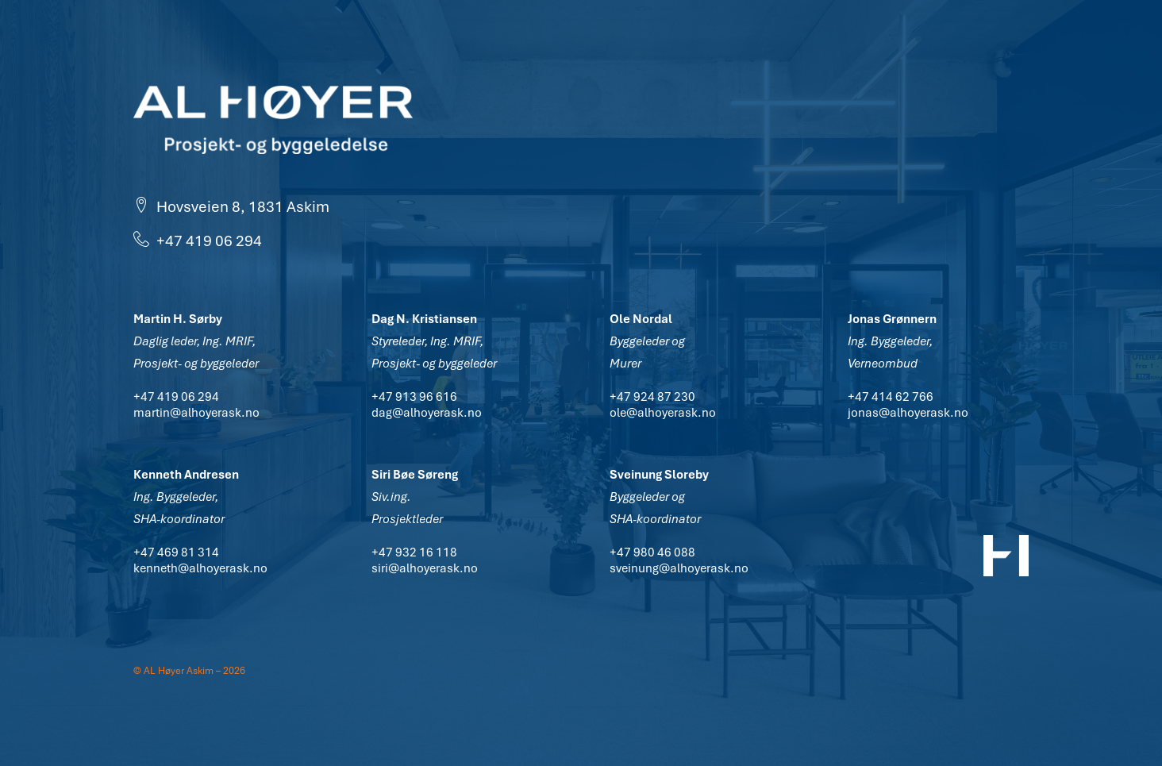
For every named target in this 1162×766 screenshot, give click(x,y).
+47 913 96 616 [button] (414, 397)
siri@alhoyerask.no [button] (424, 568)
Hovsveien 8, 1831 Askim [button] (231, 207)
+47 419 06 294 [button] (197, 241)
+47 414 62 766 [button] (890, 397)
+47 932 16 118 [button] (414, 552)
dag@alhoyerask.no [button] (426, 413)
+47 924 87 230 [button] (652, 397)
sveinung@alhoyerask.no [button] (679, 568)
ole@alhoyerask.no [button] (663, 413)
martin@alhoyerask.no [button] (196, 413)
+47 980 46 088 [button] (652, 552)
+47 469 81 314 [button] (176, 552)
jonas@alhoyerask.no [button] (908, 413)
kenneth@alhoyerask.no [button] (200, 568)
